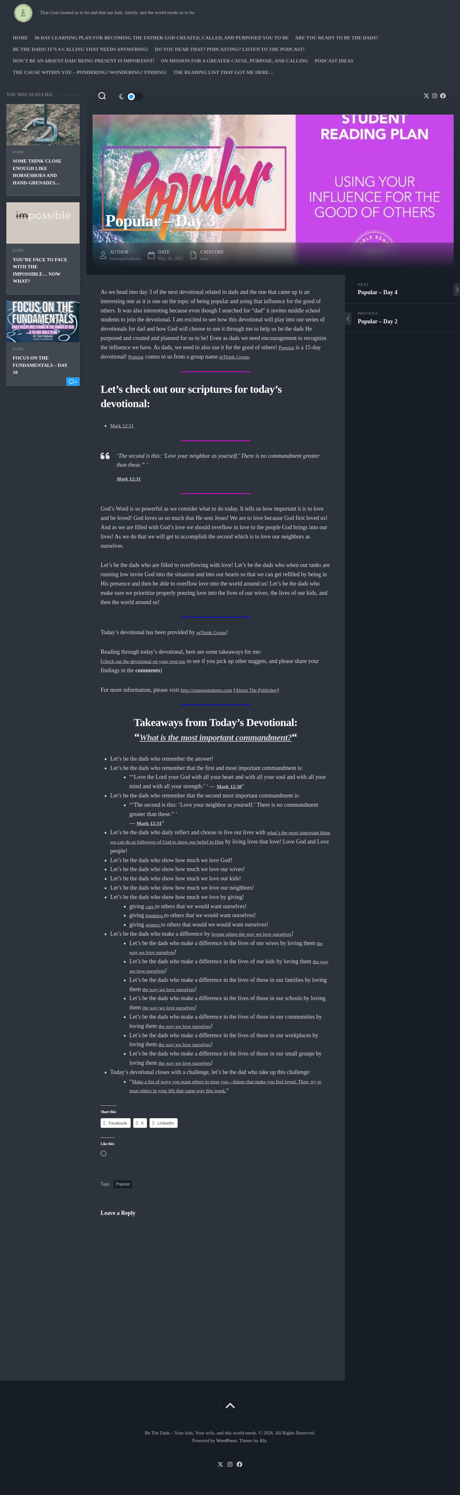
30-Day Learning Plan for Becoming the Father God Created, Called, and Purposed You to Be (161, 37)
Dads (18, 152)
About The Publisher (267, 690)
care (151, 906)
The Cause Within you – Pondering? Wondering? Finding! (90, 72)
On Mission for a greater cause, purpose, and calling (234, 60)
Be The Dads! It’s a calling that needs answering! (81, 49)
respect (154, 924)
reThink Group (238, 356)
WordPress (226, 1440)
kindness (156, 915)
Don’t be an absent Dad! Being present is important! (83, 60)
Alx (263, 1440)
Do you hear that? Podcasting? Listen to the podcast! (230, 49)
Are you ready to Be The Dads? (336, 37)
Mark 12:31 (123, 425)
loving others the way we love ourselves (257, 934)
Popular (287, 347)
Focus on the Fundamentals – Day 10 (40, 365)
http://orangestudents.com (210, 690)
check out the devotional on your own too (150, 661)
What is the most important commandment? (215, 737)
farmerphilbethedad (127, 258)
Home (20, 37)
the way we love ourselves (172, 989)
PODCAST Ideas (334, 60)
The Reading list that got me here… (223, 72)
